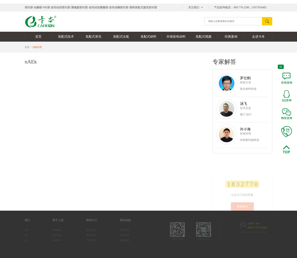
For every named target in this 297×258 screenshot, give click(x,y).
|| (196, 7)
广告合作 (87, 240)
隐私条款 (120, 240)
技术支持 (53, 235)
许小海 (245, 129)
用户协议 (120, 230)
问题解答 (53, 230)
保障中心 (53, 240)
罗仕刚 (245, 78)
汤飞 (243, 103)
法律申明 (120, 235)
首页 (27, 47)
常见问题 (87, 230)
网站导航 (87, 235)
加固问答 (37, 47)
